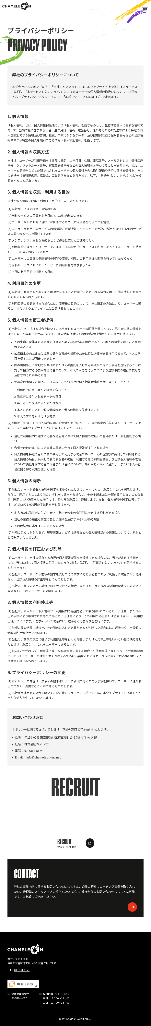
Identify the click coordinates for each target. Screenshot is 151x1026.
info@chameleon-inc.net (43, 757)
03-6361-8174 (33, 750)
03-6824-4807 (19, 998)
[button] (145, 6)
